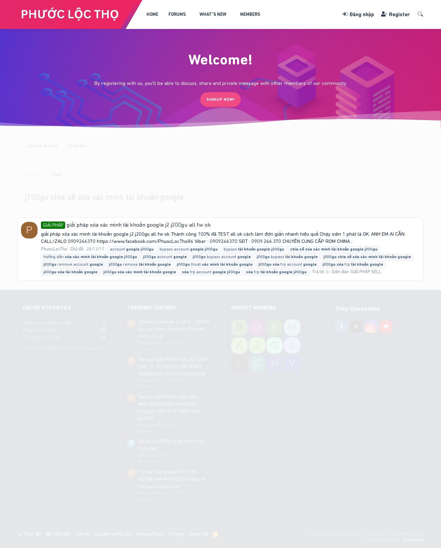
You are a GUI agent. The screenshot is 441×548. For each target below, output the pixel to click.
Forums (177, 14)
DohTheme (413, 539)
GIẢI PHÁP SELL (366, 271)
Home (152, 14)
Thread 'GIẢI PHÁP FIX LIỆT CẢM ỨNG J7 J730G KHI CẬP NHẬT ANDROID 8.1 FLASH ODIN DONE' (172, 366)
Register (77, 146)
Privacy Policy (150, 534)
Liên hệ (82, 534)
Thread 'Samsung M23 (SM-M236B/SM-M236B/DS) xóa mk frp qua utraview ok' (171, 479)
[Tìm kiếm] (420, 14)
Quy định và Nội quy (113, 534)
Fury (26, 534)
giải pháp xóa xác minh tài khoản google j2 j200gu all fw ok (126, 224)
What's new (212, 14)
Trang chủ (198, 534)
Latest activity (43, 146)
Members (250, 14)
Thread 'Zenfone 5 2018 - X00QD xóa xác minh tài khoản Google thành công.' (173, 329)
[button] (190, 14)
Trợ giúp (176, 534)
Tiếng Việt (58, 534)
